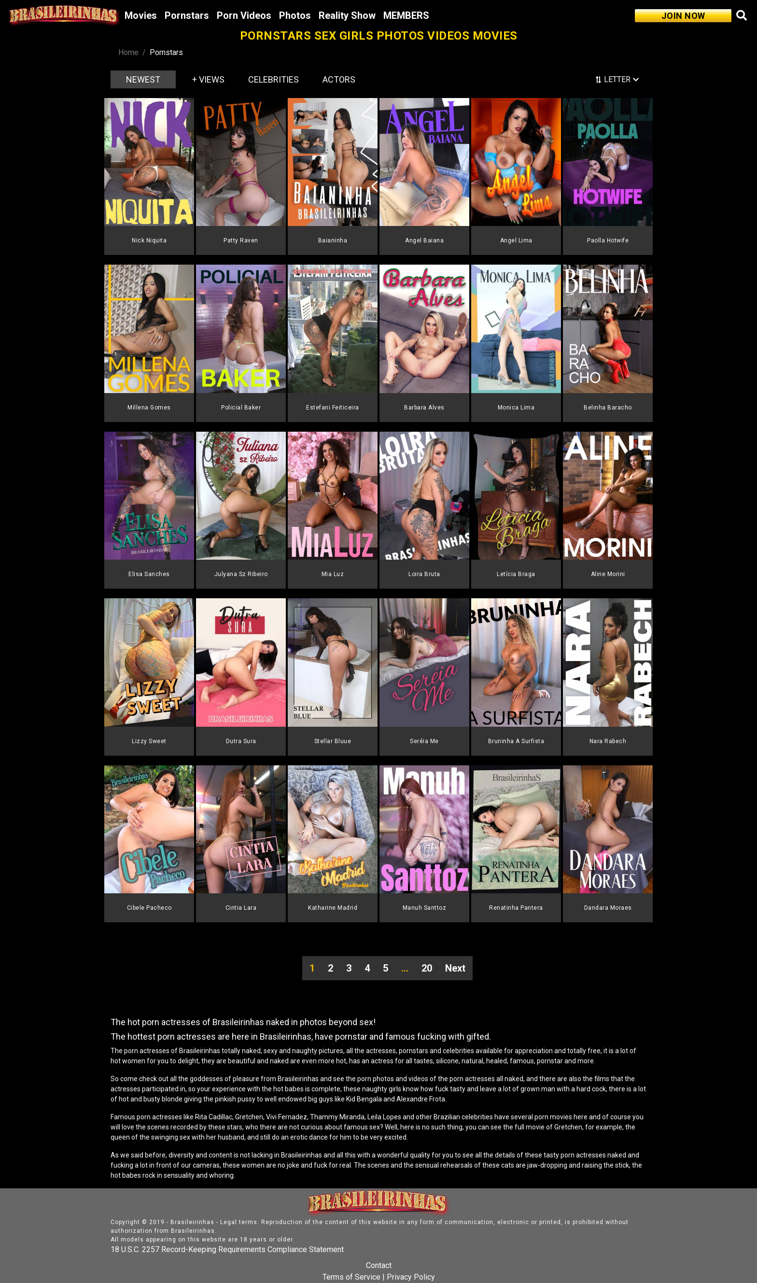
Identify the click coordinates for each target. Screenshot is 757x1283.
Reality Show (347, 15)
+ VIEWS (208, 79)
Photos (295, 15)
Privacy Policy (411, 1277)
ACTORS (338, 79)
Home (128, 52)
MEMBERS (406, 15)
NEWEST (143, 79)
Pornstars (187, 15)
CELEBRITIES (273, 79)
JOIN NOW (683, 16)
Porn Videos (244, 15)
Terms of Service (351, 1277)
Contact (379, 1265)
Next (455, 968)
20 (426, 968)
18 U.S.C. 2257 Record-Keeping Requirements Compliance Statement (227, 1249)
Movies (141, 15)
